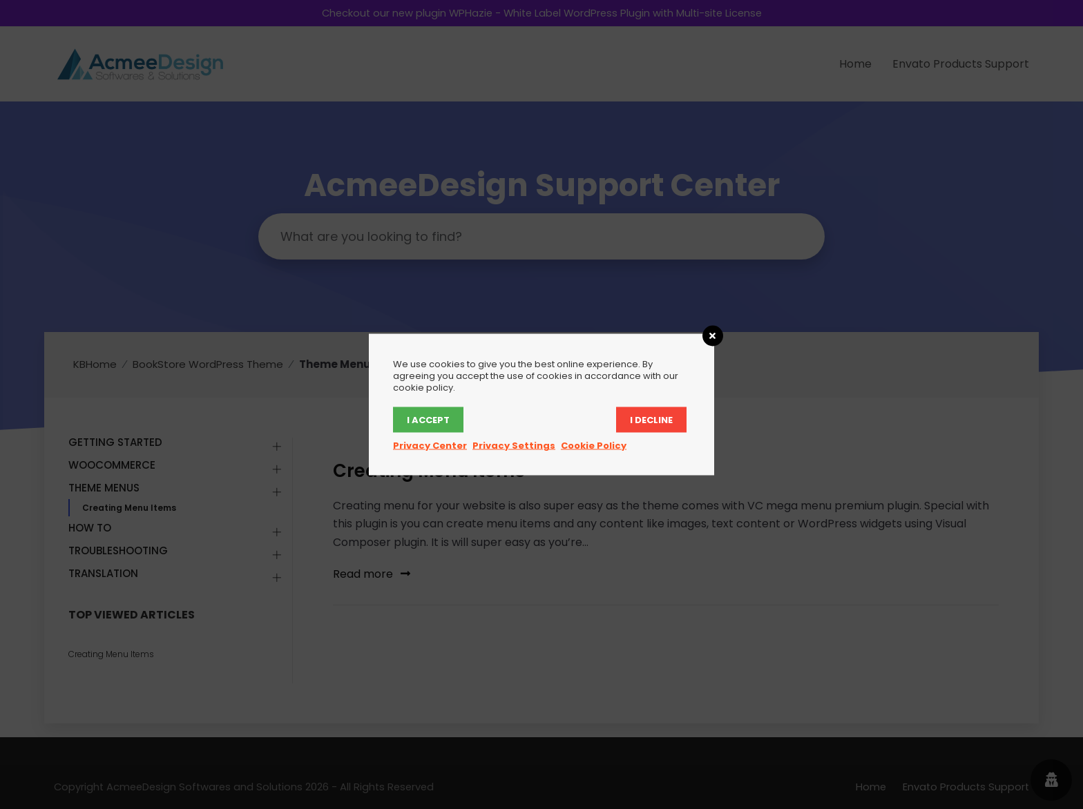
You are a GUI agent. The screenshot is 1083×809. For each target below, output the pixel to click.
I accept (428, 420)
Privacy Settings (513, 445)
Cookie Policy (593, 445)
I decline (651, 420)
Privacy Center (430, 445)
